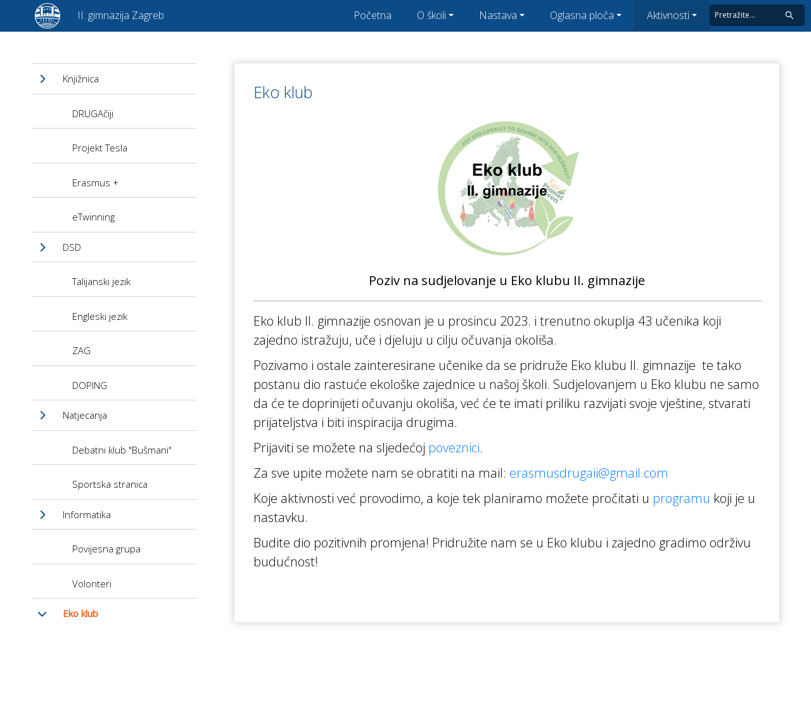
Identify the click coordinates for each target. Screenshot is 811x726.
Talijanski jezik (101, 281)
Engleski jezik (99, 316)
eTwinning (93, 216)
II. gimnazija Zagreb (120, 15)
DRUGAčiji (92, 113)
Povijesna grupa (106, 548)
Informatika (87, 514)
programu (681, 498)
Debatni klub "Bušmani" (122, 449)
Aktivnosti (668, 15)
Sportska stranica (110, 484)
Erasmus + (95, 182)
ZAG (81, 350)
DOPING (89, 385)
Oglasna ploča (582, 15)
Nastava (498, 15)
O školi (431, 15)
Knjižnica (81, 78)
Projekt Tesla (99, 147)
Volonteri (92, 583)
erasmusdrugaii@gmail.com (588, 472)
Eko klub (80, 613)
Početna (373, 15)
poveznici (454, 447)
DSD (72, 247)
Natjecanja (85, 415)
